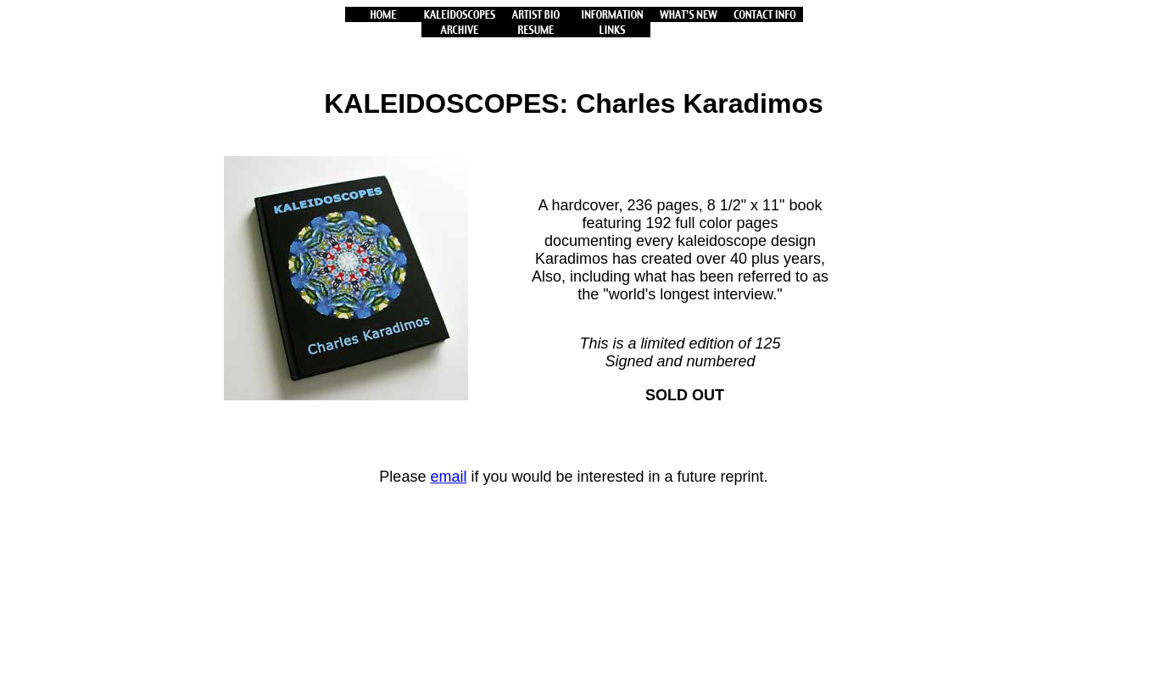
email (448, 476)
